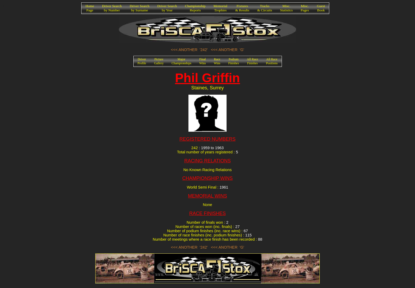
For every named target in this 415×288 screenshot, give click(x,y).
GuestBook (321, 8)
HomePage (89, 8)
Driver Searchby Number (112, 8)
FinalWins (202, 61)
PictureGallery (159, 61)
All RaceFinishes (252, 61)
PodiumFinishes (233, 61)
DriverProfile (142, 61)
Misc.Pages (305, 8)
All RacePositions (272, 61)
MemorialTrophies (221, 8)
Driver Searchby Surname (139, 8)
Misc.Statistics (286, 8)
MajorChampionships (181, 61)
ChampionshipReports (195, 8)
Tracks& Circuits (264, 8)
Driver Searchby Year (167, 8)
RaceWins (217, 61)
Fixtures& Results (242, 8)
